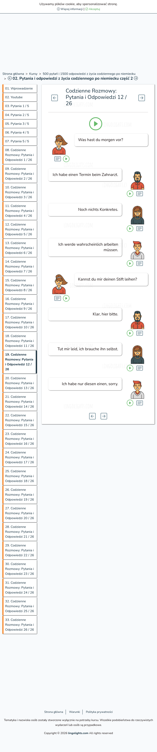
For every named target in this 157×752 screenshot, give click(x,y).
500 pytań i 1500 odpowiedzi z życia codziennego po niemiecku (89, 74)
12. (19, 229)
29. (19, 550)
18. (19, 341)
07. (17, 141)
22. (19, 420)
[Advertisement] (78, 42)
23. (19, 439)
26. (19, 495)
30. (19, 569)
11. (19, 211)
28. (19, 532)
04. (17, 115)
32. (19, 606)
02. (14, 97)
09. (19, 174)
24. (19, 457)
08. (19, 155)
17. (19, 322)
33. (19, 625)
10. (19, 192)
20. (19, 383)
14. (19, 266)
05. (17, 124)
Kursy (33, 74)
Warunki (74, 712)
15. (19, 285)
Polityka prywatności (99, 712)
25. (19, 476)
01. (19, 88)
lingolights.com (78, 733)
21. (19, 402)
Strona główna (13, 74)
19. (19, 362)
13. (19, 248)
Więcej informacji (70, 9)
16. (19, 304)
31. (19, 588)
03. (17, 106)
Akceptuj (92, 9)
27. (19, 513)
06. (17, 132)
